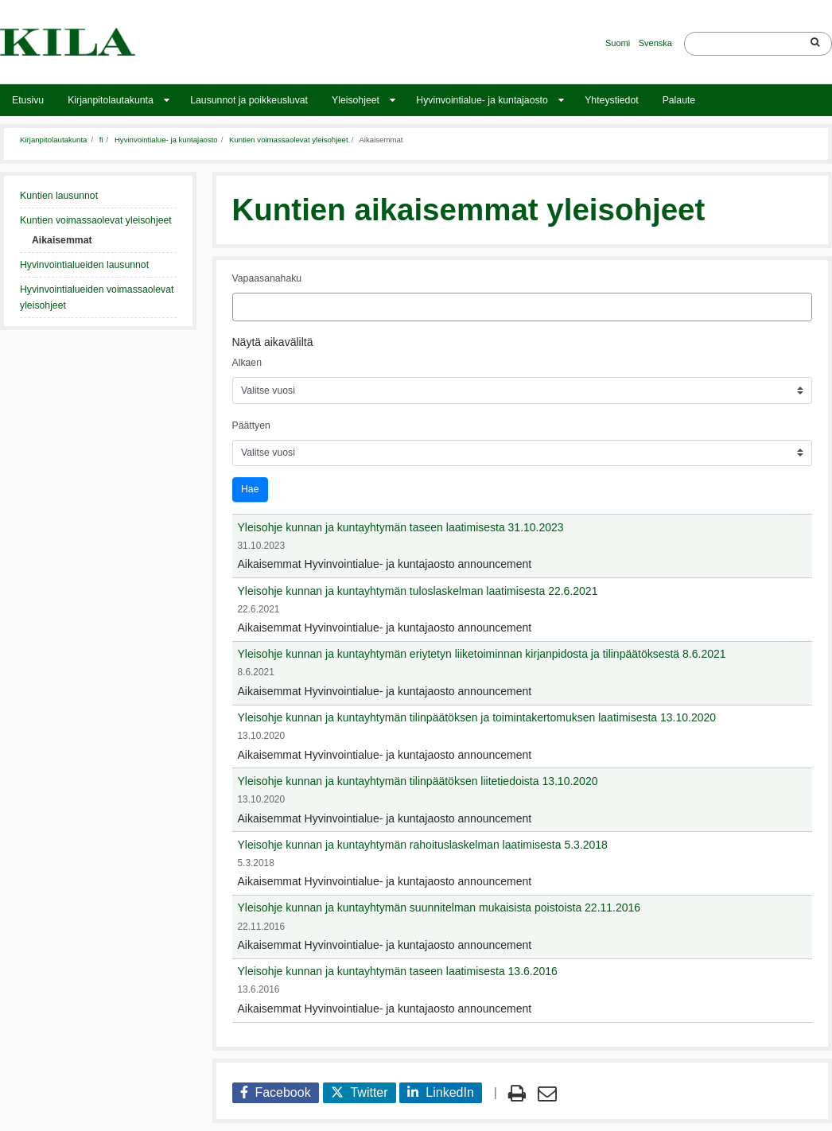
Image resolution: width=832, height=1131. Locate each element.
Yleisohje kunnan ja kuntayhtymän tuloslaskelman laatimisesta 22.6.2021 (418, 591)
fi (101, 139)
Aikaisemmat (62, 240)
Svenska (655, 43)
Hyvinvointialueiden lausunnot (84, 264)
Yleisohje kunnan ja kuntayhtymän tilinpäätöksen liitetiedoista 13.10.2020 (418, 781)
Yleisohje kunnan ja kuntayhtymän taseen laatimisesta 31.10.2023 (401, 527)
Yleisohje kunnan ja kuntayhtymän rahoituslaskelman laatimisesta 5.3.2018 (423, 844)
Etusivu (28, 100)
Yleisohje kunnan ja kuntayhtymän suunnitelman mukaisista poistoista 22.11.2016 (439, 907)
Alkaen (247, 362)
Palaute (679, 100)
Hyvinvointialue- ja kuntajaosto (481, 100)
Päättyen (251, 425)
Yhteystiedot (611, 100)
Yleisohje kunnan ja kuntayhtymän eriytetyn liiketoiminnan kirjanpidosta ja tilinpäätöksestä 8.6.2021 (482, 653)
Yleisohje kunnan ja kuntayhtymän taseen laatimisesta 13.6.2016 (398, 971)
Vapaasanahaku (267, 278)
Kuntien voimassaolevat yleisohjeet (288, 139)
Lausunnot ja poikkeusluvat (249, 100)
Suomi (617, 43)
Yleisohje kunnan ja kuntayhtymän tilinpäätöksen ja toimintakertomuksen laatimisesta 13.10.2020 (477, 717)
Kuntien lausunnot (59, 195)
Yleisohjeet (355, 100)
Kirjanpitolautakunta (111, 100)
